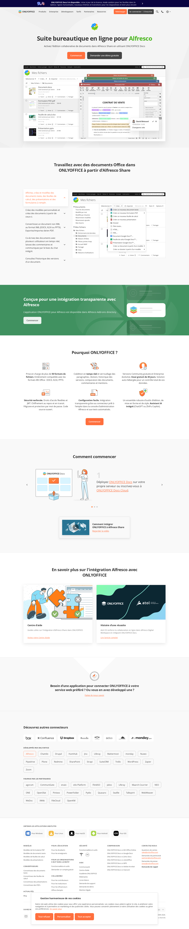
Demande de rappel (150, 867)
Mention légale (84, 890)
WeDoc (29, 800)
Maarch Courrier (140, 784)
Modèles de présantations (33, 860)
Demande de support (87, 883)
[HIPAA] (81, 855)
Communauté (84, 867)
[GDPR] (87, 855)
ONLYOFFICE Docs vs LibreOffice (119, 860)
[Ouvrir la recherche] (157, 11)
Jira (85, 753)
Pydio (88, 792)
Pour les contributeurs (59, 880)
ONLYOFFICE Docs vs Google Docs (120, 853)
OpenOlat (41, 792)
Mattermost (113, 753)
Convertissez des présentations (35, 882)
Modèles (27, 846)
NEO (157, 784)
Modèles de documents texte (34, 853)
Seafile (116, 792)
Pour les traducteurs (59, 883)
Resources (101, 11)
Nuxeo (143, 753)
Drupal (58, 753)
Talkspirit (130, 792)
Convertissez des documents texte (34, 871)
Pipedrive (30, 761)
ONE (28, 792)
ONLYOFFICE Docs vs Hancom (118, 870)
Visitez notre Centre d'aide (39, 637)
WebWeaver (147, 792)
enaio (63, 784)
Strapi (90, 761)
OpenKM (71, 800)
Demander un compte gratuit (62, 869)
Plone (44, 761)
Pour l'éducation (59, 846)
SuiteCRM (104, 761)
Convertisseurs (30, 866)
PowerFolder (73, 792)
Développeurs (67, 11)
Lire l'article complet (109, 637)
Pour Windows (37, 833)
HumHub (73, 753)
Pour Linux (59, 833)
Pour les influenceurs (59, 887)
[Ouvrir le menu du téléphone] (162, 11)
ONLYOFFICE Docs (120, 482)
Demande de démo (86, 887)
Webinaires (83, 877)
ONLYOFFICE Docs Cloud (112, 490)
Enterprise (53, 11)
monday (129, 753)
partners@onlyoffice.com (151, 858)
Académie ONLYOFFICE (88, 873)
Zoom (28, 769)
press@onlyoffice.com (150, 863)
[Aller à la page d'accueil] (26, 11)
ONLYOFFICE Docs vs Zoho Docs (119, 856)
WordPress (133, 761)
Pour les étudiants (58, 850)
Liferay (97, 753)
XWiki (42, 800)
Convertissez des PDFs (31, 885)
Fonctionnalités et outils (60, 866)
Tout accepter (84, 916)
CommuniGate (47, 784)
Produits (42, 11)
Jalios (109, 784)
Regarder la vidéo (100, 531)
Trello (118, 761)
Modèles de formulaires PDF (34, 850)
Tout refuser (44, 916)
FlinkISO (96, 784)
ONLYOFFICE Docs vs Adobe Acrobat (121, 866)
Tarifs (78, 11)
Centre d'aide (84, 870)
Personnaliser (64, 916)
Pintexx (56, 792)
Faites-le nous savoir (94, 695)
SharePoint (74, 761)
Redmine (58, 761)
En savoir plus (56, 909)
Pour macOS (80, 833)
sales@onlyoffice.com (150, 852)
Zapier (148, 761)
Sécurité (83, 846)
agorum (29, 784)
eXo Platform (79, 784)
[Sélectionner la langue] (168, 11)
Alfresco (30, 753)
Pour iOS (123, 833)
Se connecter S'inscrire (140, 11)
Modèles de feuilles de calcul (34, 856)
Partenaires (89, 11)
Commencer (76, 55)
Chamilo (44, 753)
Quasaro (102, 792)
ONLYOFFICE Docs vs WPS (117, 863)
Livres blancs (84, 880)
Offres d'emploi (57, 890)
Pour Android (102, 833)
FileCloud (55, 800)
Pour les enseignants (59, 853)
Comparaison (113, 846)
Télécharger (120, 11)
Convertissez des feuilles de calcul (33, 877)
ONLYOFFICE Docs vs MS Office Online (121, 850)
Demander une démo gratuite (104, 55)
